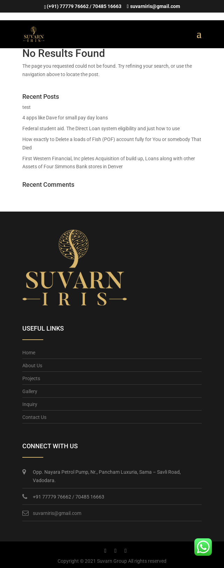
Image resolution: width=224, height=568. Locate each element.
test (26, 107)
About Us (32, 365)
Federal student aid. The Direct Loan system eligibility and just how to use (101, 128)
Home (28, 352)
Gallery (29, 391)
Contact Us (34, 417)
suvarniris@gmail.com (57, 513)
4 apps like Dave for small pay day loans (65, 117)
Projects (31, 378)
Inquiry (29, 404)
